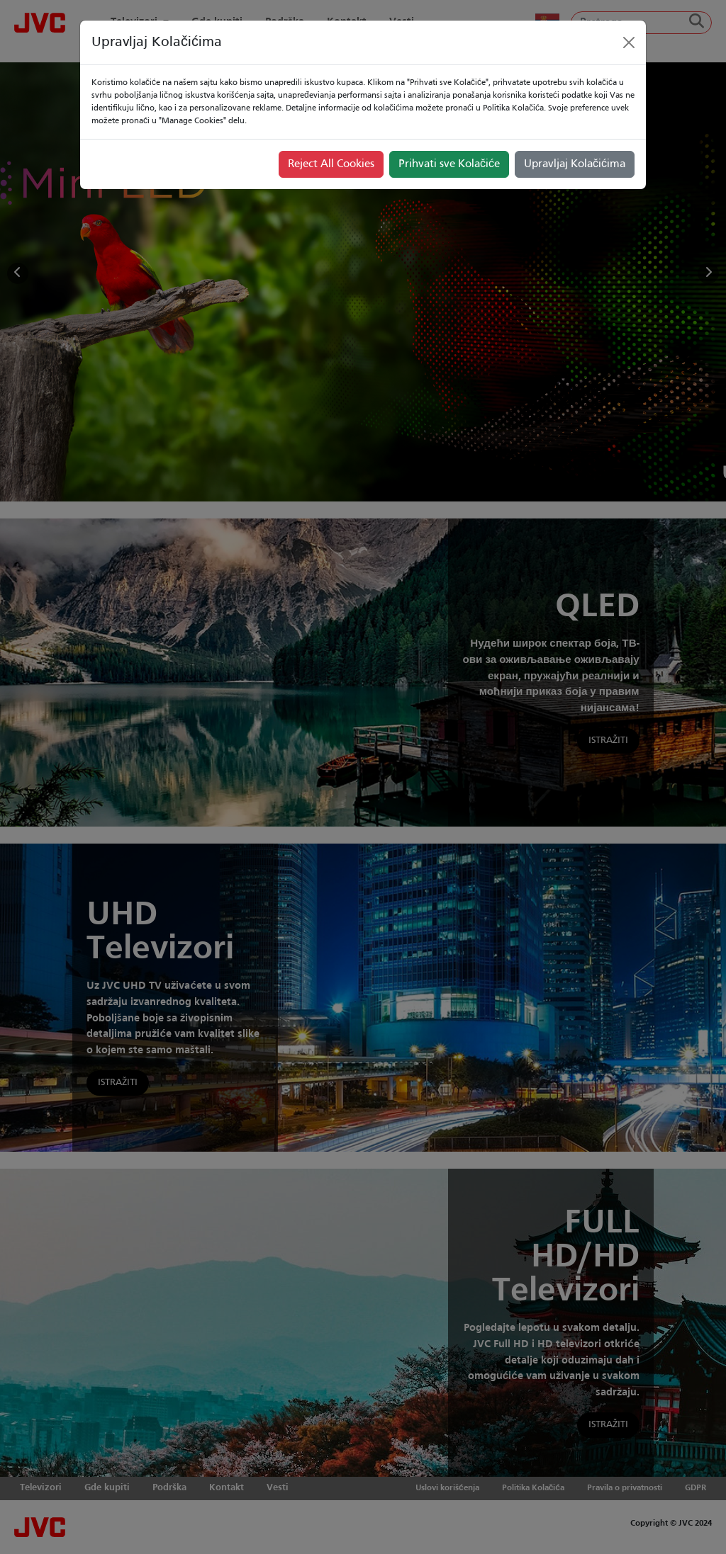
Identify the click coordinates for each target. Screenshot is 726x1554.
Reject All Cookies (331, 164)
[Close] (629, 42)
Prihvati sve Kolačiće (449, 164)
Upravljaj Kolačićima (574, 164)
